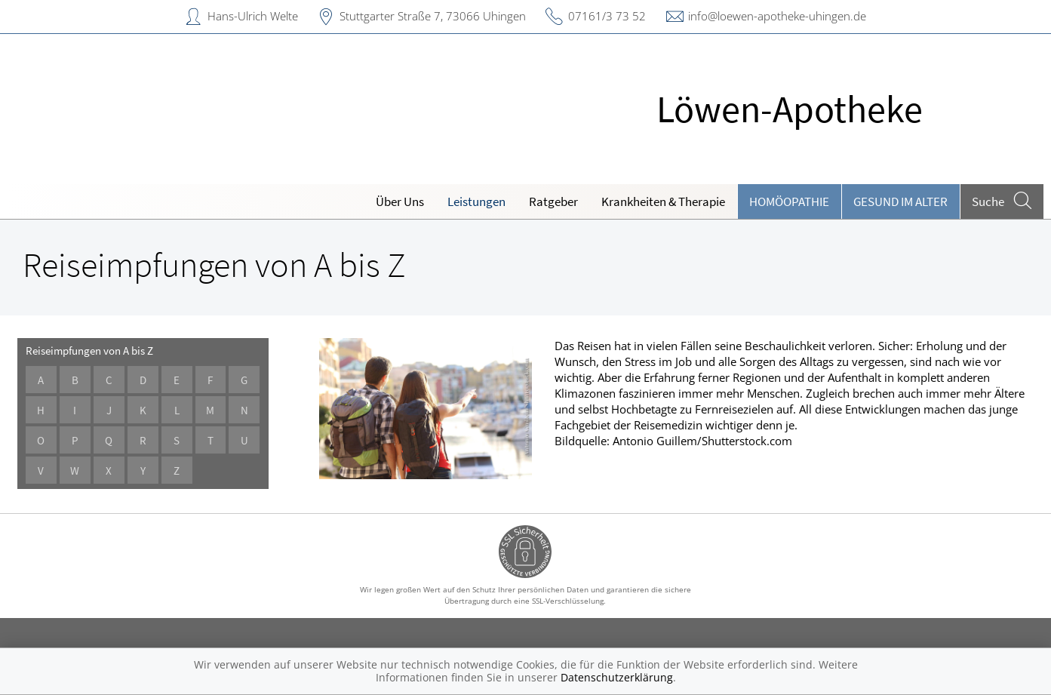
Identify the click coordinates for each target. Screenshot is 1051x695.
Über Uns (400, 201)
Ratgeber (553, 201)
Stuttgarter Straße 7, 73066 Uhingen (433, 15)
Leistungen (476, 201)
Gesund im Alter (900, 201)
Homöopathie (789, 201)
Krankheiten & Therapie (663, 201)
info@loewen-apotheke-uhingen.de (777, 15)
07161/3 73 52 (607, 15)
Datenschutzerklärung (617, 677)
